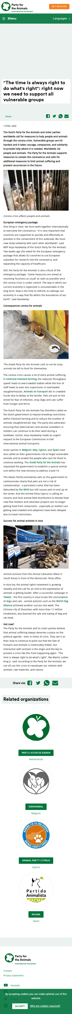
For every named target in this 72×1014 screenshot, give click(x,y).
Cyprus (42, 449)
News (8, 116)
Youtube (11, 985)
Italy (35, 449)
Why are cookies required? (45, 1006)
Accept (20, 1006)
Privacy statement (13, 975)
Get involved (59, 6)
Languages (60, 18)
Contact (7, 970)
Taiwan (7, 597)
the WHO (24, 489)
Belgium (26, 449)
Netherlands (36, 736)
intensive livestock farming (21, 379)
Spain (56, 449)
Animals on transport (36, 391)
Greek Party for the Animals (44, 462)
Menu (9, 18)
